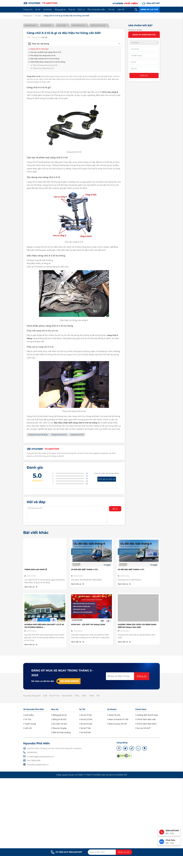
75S (98, 696)
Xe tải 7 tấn (54, 696)
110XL (84, 696)
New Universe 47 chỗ (117, 719)
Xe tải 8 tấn (67, 696)
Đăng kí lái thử (58, 719)
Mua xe (71, 9)
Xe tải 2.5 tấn (85, 719)
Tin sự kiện (61, 25)
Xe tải (37, 9)
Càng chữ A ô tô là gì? (39, 49)
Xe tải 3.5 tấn (85, 724)
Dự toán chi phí (59, 724)
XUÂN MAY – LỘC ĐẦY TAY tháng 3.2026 (88, 624)
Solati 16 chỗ (113, 715)
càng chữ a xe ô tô (59, 435)
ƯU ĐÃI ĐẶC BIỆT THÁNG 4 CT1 (131, 569)
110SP (91, 696)
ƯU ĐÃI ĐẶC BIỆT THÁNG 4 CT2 (84, 569)
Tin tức (111, 9)
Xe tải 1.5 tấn (85, 715)
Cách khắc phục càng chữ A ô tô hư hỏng (47, 62)
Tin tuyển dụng (78, 25)
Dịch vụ (81, 9)
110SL (77, 696)
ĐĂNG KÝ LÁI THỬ (149, 9)
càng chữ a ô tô (77, 435)
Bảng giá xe (60, 9)
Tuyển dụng (29, 724)
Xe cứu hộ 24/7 (142, 728)
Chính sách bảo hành (146, 724)
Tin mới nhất (30, 25)
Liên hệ (121, 9)
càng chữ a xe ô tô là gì (38, 435)
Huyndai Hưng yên (32, 696)
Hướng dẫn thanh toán (146, 715)
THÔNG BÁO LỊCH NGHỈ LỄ (35, 569)
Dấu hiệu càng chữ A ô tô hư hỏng (44, 59)
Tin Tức (27, 719)
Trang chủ (28, 9)
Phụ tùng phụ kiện (96, 9)
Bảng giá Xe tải (59, 715)
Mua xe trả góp (59, 728)
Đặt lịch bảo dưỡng (61, 732)
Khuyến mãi (46, 25)
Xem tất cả (30, 587)
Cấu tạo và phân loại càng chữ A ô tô (45, 52)
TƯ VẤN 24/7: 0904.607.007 (66, 852)
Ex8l (45, 696)
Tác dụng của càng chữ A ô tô (42, 55)
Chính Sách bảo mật (145, 719)
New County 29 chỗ (117, 724)
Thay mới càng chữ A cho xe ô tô (45, 65)
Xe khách (47, 9)
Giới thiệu (28, 715)
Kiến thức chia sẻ (98, 25)
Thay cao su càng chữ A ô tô (43, 68)
